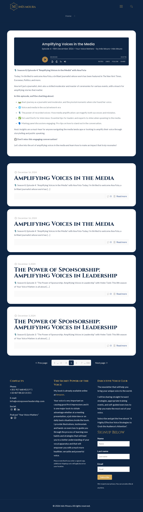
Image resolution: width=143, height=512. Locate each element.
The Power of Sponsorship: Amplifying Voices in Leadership (65, 273)
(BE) (20, 392)
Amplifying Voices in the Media (64, 178)
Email (100, 464)
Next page (101, 362)
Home (68, 16)
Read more (121, 196)
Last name (102, 451)
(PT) (21, 389)
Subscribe (104, 477)
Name (100, 438)
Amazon (60, 394)
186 (88, 362)
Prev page (41, 362)
